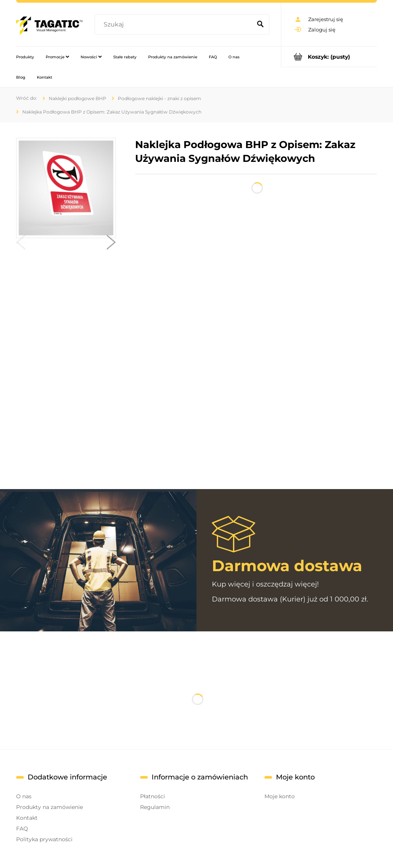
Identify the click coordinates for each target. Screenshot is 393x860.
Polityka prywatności (44, 839)
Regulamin (155, 807)
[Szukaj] (260, 24)
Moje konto (279, 796)
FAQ (22, 828)
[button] (20, 244)
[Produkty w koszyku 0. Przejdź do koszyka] (329, 56)
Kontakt (27, 817)
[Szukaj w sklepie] (174, 24)
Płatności (152, 796)
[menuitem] (25, 56)
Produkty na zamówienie (49, 807)
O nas (23, 796)
